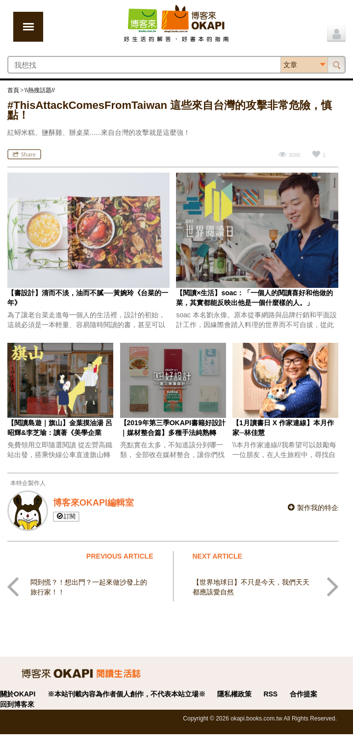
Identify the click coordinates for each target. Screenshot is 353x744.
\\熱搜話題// (39, 90)
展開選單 (28, 27)
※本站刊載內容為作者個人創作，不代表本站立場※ (126, 694)
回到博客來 (17, 704)
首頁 (13, 90)
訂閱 (66, 516)
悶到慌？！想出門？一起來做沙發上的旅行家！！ (88, 587)
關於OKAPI (17, 694)
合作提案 (303, 694)
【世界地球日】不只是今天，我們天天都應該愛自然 (251, 587)
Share (24, 154)
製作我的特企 (313, 508)
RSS (270, 694)
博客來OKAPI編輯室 (93, 503)
